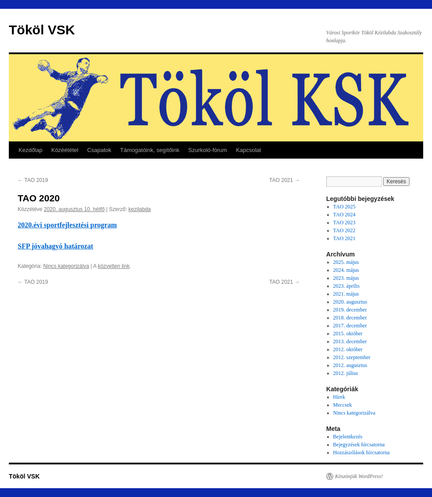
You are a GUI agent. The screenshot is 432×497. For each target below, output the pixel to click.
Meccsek (342, 405)
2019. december (350, 310)
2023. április (346, 286)
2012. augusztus (350, 365)
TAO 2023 (344, 222)
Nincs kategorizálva (66, 266)
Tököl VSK (42, 29)
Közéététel (64, 150)
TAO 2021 (284, 180)
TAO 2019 (33, 180)
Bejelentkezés (348, 437)
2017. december (350, 326)
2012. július (345, 373)
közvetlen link (114, 266)
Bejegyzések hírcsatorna (359, 444)
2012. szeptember (352, 357)
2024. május (346, 270)
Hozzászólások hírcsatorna (361, 452)
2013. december (350, 341)
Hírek (339, 397)
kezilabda (139, 209)
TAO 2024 (344, 214)
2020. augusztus (350, 302)
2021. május (346, 294)
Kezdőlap (30, 150)
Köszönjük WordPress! (359, 476)
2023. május (346, 278)
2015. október (348, 333)
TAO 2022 (344, 230)
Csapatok (99, 150)
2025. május (346, 262)
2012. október (348, 349)
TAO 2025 (344, 207)
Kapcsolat (248, 150)
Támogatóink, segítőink (149, 150)
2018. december (350, 318)
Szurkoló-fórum (207, 150)
